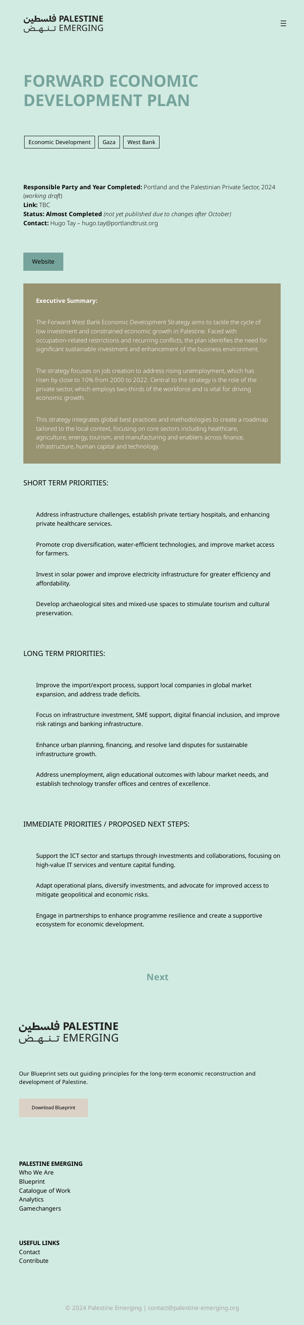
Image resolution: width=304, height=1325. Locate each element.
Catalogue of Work (44, 1190)
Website (43, 261)
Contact (29, 1252)
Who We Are (36, 1172)
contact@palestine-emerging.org (193, 1308)
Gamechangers (40, 1208)
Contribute (34, 1260)
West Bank (141, 142)
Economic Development (59, 142)
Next (157, 977)
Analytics (31, 1199)
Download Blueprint (53, 1107)
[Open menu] (291, 23)
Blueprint (32, 1181)
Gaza (109, 142)
